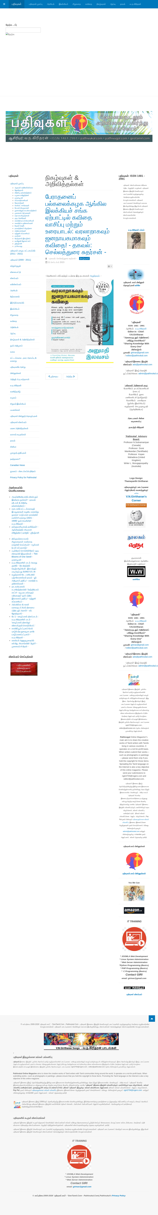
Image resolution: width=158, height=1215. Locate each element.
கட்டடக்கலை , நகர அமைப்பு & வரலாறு (23, 359)
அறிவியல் (14, 327)
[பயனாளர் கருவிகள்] (110, 266)
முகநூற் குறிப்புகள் (18, 453)
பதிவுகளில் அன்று (18, 367)
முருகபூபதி (19, 198)
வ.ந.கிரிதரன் (135, 4)
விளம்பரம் (14, 278)
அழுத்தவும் (95, 276)
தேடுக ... (10, 25)
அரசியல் (50, 4)
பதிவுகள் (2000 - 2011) (20, 260)
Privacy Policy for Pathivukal (23, 477)
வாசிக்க (136, 579)
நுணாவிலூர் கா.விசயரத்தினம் (26, 211)
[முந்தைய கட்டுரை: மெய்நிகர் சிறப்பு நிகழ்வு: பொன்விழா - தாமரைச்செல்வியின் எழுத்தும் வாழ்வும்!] (53, 376)
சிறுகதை (77, 4)
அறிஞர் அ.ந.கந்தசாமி (19, 379)
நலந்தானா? (15, 459)
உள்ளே (137, 285)
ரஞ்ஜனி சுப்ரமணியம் (22, 233)
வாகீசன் (18, 236)
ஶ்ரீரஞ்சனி (18, 244)
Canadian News (17, 465)
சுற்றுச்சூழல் (15, 266)
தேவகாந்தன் (19, 203)
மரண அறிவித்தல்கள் (19, 428)
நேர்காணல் (15, 296)
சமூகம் (13, 398)
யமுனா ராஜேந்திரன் (22, 195)
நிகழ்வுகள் (101, 4)
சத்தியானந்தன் (20, 231)
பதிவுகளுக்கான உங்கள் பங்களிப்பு (44, 1090)
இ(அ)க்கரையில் (17, 303)
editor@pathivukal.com (137, 355)
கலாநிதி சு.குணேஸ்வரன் (24, 223)
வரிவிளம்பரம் (15, 284)
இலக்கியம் (63, 4)
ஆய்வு (113, 4)
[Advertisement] (79, 74)
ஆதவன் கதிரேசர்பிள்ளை (24, 188)
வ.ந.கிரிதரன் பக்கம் (136, 230)
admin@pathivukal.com (131, 831)
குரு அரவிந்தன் (20, 218)
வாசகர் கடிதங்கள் (18, 434)
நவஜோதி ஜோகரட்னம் (23, 241)
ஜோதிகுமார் (19, 190)
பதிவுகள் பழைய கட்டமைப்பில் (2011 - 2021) (22, 252)
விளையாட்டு (15, 272)
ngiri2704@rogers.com (133, 1090)
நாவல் (122, 4)
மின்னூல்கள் (15, 373)
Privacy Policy (119, 1196)
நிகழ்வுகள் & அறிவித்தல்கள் (22, 339)
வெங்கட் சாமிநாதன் (22, 205)
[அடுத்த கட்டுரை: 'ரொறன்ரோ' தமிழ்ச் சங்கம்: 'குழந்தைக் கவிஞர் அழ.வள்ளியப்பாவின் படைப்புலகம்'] (70, 376)
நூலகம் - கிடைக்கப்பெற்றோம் (23, 471)
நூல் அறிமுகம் (16, 345)
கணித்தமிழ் (15, 391)
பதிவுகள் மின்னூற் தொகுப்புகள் (23, 416)
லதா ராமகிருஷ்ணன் (22, 216)
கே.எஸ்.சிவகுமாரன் (22, 208)
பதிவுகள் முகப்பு (36, 4)
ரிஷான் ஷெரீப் (19, 226)
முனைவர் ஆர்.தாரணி (23, 213)
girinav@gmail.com (140, 352)
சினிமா (13, 447)
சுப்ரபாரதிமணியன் (21, 200)
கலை (12, 352)
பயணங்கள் (15, 410)
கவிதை (88, 4)
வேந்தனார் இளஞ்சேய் (23, 239)
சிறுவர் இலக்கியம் (18, 404)
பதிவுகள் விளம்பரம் (18, 422)
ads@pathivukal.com (142, 364)
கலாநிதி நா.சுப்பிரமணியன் (24, 221)
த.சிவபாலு (18, 246)
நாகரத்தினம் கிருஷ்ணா (23, 228)
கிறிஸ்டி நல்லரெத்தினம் (23, 193)
